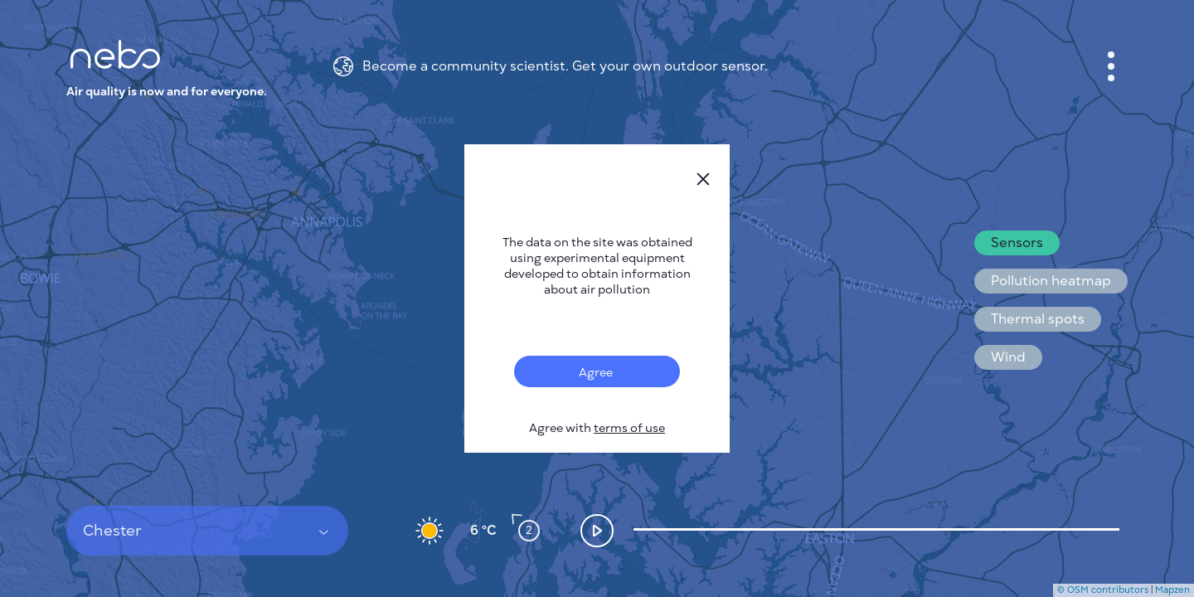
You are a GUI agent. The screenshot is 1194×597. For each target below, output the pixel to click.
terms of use (629, 428)
